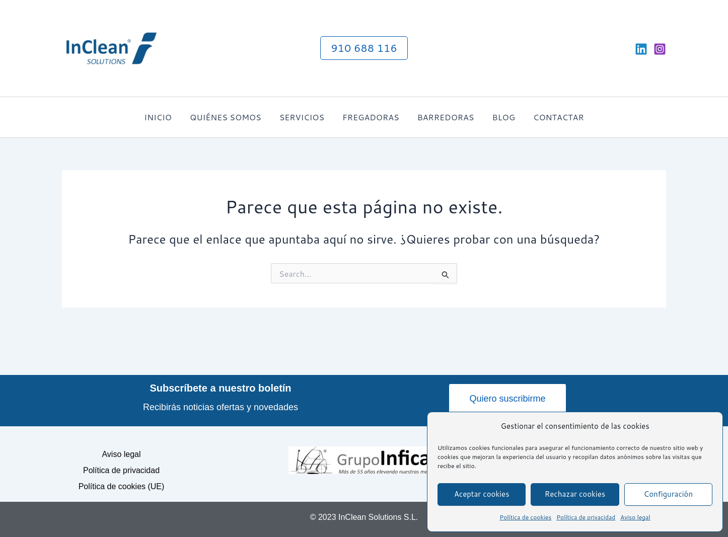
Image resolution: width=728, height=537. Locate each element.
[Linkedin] (641, 49)
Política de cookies (525, 517)
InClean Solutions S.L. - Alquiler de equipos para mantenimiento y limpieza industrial (232, 48)
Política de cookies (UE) (122, 486)
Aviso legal (635, 517)
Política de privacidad (585, 517)
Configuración (668, 494)
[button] (363, 48)
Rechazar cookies (575, 494)
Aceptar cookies (481, 494)
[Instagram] (659, 49)
